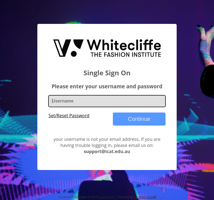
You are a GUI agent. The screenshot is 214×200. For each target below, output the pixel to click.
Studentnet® (106, 197)
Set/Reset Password (68, 115)
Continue (139, 119)
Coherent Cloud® (145, 197)
